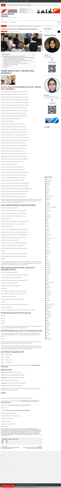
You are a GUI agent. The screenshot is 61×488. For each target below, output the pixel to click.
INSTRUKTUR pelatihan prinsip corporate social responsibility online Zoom (16, 63)
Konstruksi (48, 273)
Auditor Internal (49, 196)
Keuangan (48, 267)
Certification (49, 210)
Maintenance (49, 291)
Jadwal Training (4, 22)
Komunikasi (49, 269)
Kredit (48, 274)
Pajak (48, 309)
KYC (47, 276)
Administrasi (49, 181)
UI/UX (48, 335)
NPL (47, 302)
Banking (48, 199)
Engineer (48, 229)
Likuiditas (48, 285)
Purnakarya (49, 317)
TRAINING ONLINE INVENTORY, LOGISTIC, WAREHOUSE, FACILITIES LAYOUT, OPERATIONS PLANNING (32, 448)
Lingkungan (49, 287)
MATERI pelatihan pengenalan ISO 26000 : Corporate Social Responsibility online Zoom (18, 60)
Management (49, 293)
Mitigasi (48, 298)
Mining (48, 296)
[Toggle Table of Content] (33, 54)
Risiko (48, 318)
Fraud (48, 241)
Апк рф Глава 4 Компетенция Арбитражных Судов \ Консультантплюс (10, 448)
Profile (16, 1)
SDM (47, 320)
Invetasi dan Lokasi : (7, 65)
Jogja (48, 262)
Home (11, 1)
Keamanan (49, 263)
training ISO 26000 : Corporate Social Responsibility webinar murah (21, 432)
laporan (48, 278)
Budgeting (48, 203)
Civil (47, 212)
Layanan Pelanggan (50, 282)
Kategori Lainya (13, 22)
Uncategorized (13, 26)
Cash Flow (48, 208)
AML (47, 186)
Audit (48, 194)
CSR (47, 219)
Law (47, 280)
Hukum (48, 247)
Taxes (48, 331)
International (49, 252)
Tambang (48, 329)
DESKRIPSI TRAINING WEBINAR (10, 87)
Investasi (48, 254)
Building (48, 205)
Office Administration (50, 304)
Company (48, 214)
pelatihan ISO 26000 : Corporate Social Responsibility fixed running (27, 428)
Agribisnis (48, 183)
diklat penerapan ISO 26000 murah (10, 428)
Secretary (48, 322)
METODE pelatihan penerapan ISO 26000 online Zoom (13, 61)
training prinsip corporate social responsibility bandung (23, 434)
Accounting (49, 179)
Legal (48, 284)
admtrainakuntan (11, 31)
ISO (47, 256)
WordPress (23, 484)
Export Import (49, 234)
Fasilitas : (5, 67)
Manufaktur (49, 295)
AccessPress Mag (32, 484)
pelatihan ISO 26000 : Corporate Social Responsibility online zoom (11, 429)
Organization (49, 307)
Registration (27, 1)
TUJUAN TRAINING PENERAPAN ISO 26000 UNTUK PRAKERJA (14, 59)
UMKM (48, 337)
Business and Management (51, 207)
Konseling (48, 271)
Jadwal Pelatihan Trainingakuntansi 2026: (11, 64)
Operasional (49, 306)
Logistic (48, 289)
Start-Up (48, 326)
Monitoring (48, 300)
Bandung (48, 197)
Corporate (48, 218)
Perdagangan (49, 315)
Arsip (47, 192)
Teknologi (48, 333)
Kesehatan (48, 265)
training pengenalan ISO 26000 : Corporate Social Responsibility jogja (17, 433)
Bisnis (48, 201)
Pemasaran (49, 311)
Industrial (48, 251)
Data (47, 221)
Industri (48, 249)
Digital (48, 225)
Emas (48, 227)
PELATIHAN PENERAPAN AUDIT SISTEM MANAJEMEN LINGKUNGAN (19, 5)
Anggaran (48, 190)
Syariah (48, 328)
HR (47, 245)
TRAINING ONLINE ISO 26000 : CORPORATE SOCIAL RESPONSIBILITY (13, 56)
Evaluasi (48, 230)
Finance (48, 236)
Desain (48, 223)
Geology (48, 243)
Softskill (48, 324)
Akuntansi (48, 185)
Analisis (48, 188)
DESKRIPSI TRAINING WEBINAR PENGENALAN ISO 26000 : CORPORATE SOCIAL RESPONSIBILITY (19, 57)
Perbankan (49, 313)
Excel (48, 232)
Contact (21, 1)
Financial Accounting (50, 238)
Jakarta (48, 260)
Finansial (48, 240)
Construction (49, 216)
